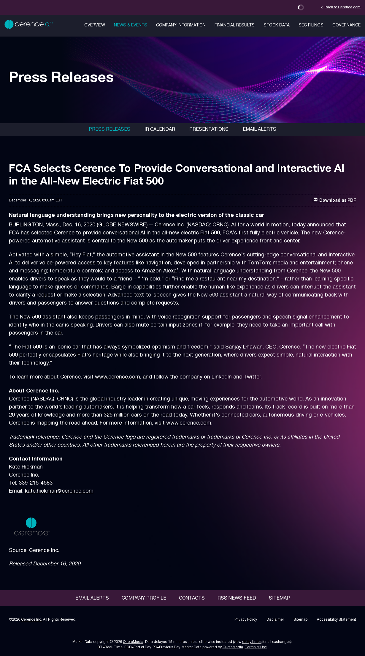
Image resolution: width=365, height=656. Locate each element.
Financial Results (235, 25)
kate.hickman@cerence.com (59, 491)
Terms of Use (256, 647)
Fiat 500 (210, 233)
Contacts (192, 598)
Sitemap (279, 598)
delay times (251, 642)
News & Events (130, 25)
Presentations (208, 129)
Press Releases (109, 129)
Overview (94, 25)
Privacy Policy (245, 619)
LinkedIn (222, 377)
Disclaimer (275, 619)
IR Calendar (160, 129)
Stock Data (277, 25)
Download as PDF (334, 200)
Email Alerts (259, 129)
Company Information (181, 25)
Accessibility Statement (336, 619)
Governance (346, 25)
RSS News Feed (237, 598)
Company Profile (144, 598)
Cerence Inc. (170, 225)
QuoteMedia (133, 642)
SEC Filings (311, 25)
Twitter (252, 377)
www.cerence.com (117, 377)
